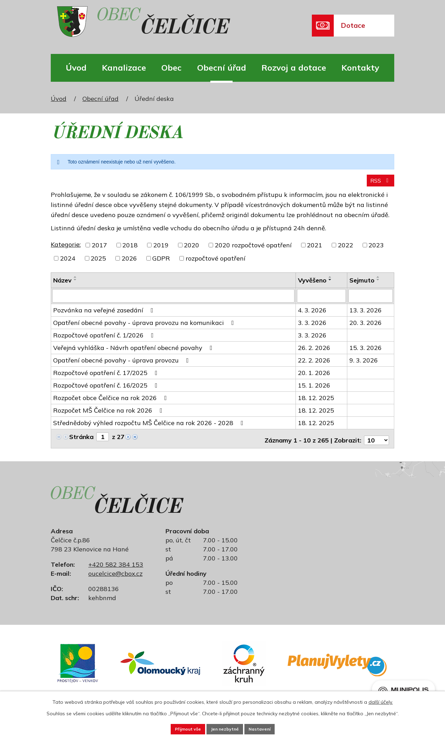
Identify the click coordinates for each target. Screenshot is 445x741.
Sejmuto (361, 285)
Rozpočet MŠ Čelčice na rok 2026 (109, 415)
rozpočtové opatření (215, 263)
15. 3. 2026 (365, 352)
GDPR (161, 263)
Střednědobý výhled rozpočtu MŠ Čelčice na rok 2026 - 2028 (149, 427)
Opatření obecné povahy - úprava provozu (122, 364)
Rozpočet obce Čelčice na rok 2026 (111, 402)
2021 (314, 250)
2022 (345, 250)
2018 (130, 250)
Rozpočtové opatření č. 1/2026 (104, 339)
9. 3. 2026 (363, 364)
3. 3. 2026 (312, 327)
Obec (171, 67)
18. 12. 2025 (316, 402)
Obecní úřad (221, 67)
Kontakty (360, 67)
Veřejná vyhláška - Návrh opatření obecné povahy (134, 352)
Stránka (81, 441)
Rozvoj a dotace (293, 67)
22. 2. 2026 (314, 364)
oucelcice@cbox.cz (115, 575)
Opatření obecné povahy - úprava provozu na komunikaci (145, 327)
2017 (99, 250)
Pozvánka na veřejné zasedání (104, 314)
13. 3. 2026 (365, 314)
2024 (67, 263)
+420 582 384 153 (115, 565)
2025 (98, 263)
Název (62, 285)
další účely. (381, 700)
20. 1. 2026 (314, 377)
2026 (129, 263)
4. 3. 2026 (312, 314)
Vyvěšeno (312, 285)
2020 (191, 250)
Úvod (76, 67)
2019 (161, 250)
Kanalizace (124, 67)
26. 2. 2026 (314, 352)
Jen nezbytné (225, 728)
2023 (376, 250)
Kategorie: (66, 249)
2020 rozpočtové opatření (253, 250)
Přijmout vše (178, 728)
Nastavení (269, 728)
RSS (379, 185)
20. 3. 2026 (365, 327)
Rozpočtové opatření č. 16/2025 (106, 389)
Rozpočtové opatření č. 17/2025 (106, 377)
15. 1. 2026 (314, 389)
